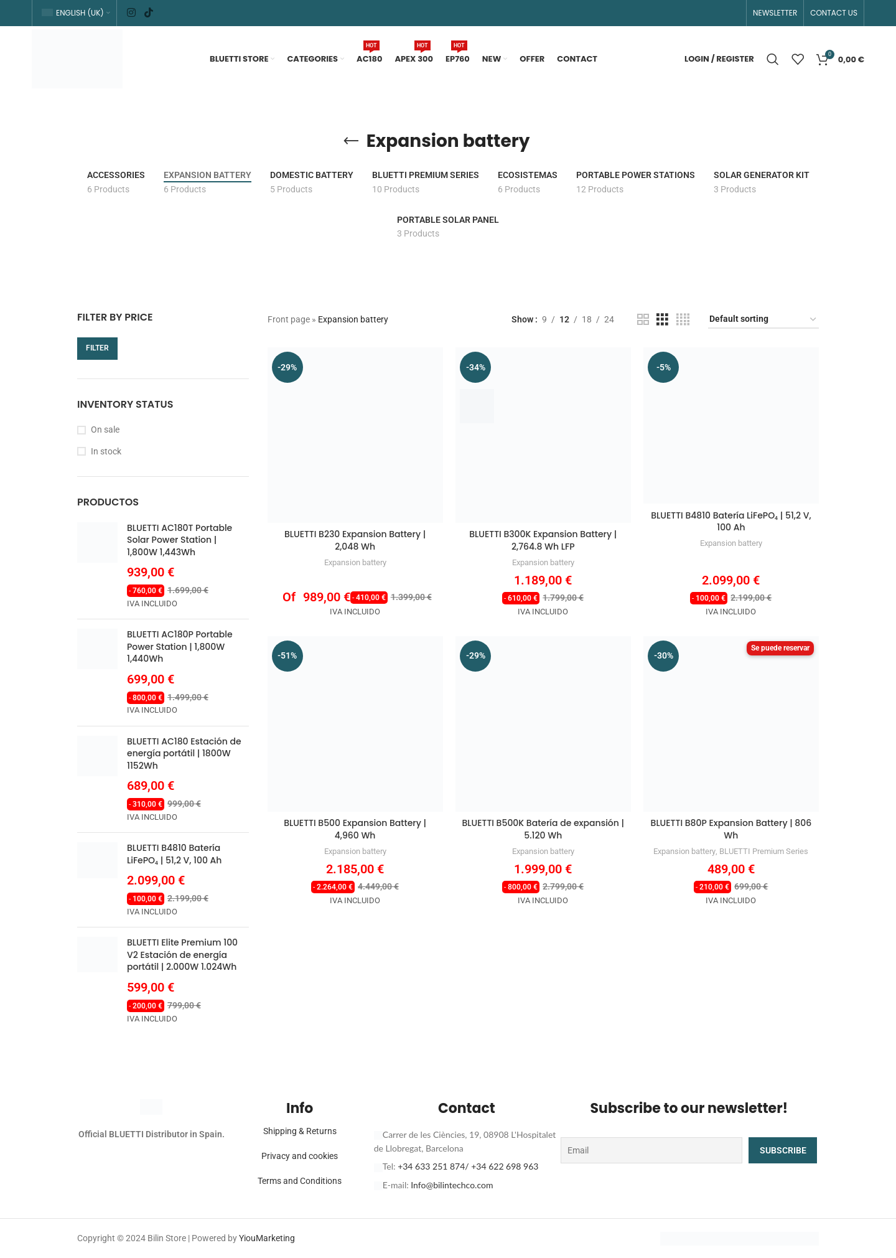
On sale (105, 429)
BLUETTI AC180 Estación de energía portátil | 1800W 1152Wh (184, 754)
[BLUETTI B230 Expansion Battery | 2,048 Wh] (355, 435)
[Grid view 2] (643, 319)
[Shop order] (763, 320)
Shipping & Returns (300, 1131)
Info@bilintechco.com (452, 1185)
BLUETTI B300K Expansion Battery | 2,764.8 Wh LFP (543, 540)
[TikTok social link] (148, 12)
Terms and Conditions (300, 1181)
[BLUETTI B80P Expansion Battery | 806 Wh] (731, 724)
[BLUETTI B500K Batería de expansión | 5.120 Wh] (543, 724)
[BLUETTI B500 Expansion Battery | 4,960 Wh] (355, 724)
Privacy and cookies (299, 1156)
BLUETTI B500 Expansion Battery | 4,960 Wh (355, 829)
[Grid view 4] (682, 319)
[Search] (772, 59)
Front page (289, 319)
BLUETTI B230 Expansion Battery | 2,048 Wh (355, 540)
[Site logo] (77, 58)
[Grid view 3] (662, 319)
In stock (106, 451)
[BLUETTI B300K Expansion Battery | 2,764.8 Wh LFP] (543, 435)
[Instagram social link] (131, 12)
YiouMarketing (267, 1238)
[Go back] (350, 141)
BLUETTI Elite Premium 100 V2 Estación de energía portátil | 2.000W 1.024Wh (182, 955)
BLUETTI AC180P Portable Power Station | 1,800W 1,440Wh (180, 647)
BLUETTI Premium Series (763, 851)
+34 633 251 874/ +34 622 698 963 (468, 1166)
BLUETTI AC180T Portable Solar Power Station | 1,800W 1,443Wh (179, 540)
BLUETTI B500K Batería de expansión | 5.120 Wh (543, 829)
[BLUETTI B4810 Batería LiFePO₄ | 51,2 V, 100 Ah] (731, 425)
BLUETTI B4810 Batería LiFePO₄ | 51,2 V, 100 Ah (174, 854)
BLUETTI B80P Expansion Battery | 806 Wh (731, 829)
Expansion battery (355, 562)
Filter (97, 348)
